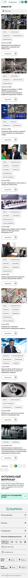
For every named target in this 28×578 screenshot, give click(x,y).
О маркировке (5, 531)
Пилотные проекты (18, 35)
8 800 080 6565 (18, 487)
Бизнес (5, 31)
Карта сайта (4, 575)
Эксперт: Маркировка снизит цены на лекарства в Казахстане (13, 183)
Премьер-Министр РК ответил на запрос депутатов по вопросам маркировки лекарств (12, 370)
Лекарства (13, 121)
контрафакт (6, 169)
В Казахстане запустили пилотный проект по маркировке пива (12, 414)
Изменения (6, 165)
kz (20, 2)
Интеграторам (14, 31)
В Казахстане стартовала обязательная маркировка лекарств (13, 327)
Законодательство (15, 162)
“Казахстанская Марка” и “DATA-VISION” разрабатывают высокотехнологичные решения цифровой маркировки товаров (12, 91)
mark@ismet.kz (8, 552)
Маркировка (7, 35)
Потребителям (17, 125)
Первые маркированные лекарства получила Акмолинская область (12, 277)
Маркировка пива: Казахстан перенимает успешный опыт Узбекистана (11, 47)
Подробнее (7, 54)
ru (22, 2)
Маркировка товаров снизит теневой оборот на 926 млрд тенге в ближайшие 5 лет (13, 230)
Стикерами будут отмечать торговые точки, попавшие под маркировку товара (13, 133)
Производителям (7, 39)
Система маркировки (9, 177)
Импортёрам (16, 165)
